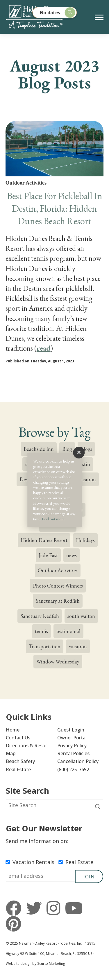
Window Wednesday (57, 661)
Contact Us (18, 737)
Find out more (53, 519)
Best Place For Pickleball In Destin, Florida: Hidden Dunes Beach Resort (54, 208)
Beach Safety (20, 761)
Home (12, 730)
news (71, 555)
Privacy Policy (72, 745)
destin (83, 464)
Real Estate (18, 769)
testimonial (68, 631)
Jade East (48, 555)
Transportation (44, 646)
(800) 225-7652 (73, 769)
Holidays (85, 540)
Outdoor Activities (58, 570)
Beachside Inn (39, 449)
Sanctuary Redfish (39, 616)
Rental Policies (73, 753)
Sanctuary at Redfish (58, 600)
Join (89, 876)
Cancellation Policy (78, 761)
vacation (78, 646)
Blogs (86, 449)
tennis (41, 631)
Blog (67, 449)
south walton (81, 616)
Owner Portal (72, 737)
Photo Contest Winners (58, 585)
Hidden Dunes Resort (44, 540)
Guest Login (70, 730)
